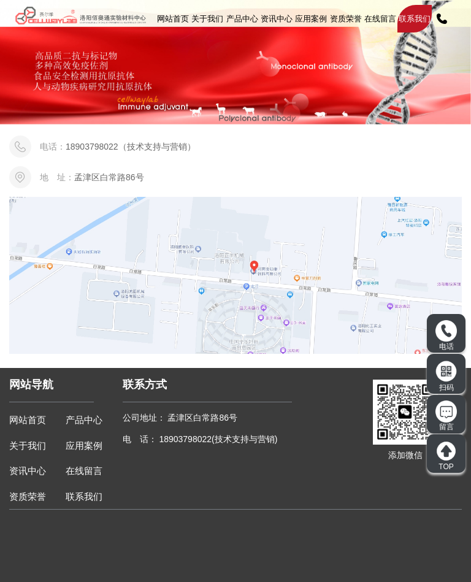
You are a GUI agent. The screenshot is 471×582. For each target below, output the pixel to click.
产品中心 (242, 18)
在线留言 (380, 18)
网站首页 (173, 18)
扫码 (446, 376)
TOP (446, 455)
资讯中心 (277, 18)
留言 (446, 415)
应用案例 (311, 18)
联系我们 (415, 18)
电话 (446, 335)
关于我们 (207, 18)
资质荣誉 (346, 18)
